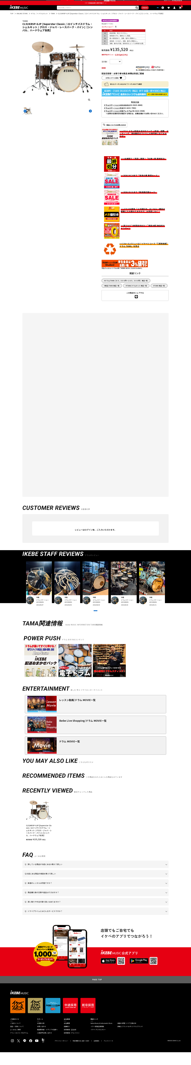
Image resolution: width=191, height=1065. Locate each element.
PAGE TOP (97, 992)
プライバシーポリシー (61, 1053)
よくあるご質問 (15, 1042)
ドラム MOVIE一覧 (69, 754)
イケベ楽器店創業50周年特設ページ (95, 8)
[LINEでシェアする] (136, 304)
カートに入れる (115, 75)
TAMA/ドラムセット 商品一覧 (137, 293)
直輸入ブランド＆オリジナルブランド (130, 1039)
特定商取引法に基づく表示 (81, 1053)
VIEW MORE (95, 620)
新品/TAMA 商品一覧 (112, 293)
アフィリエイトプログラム (19, 1045)
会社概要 (67, 1036)
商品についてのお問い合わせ (116, 132)
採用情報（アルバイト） (72, 1045)
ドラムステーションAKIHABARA (116, 112)
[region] (95, 832)
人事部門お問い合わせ (44, 1045)
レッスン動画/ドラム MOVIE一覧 (77, 713)
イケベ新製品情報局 (97, 1039)
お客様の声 (40, 1036)
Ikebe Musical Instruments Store (101, 1036)
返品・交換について (17, 1039)
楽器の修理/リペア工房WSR (126, 1036)
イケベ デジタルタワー (98, 1042)
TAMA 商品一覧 (159, 293)
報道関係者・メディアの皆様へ (47, 1042)
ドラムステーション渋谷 (113, 115)
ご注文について (15, 1036)
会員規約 (96, 1053)
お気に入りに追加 (112, 85)
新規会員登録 (177, 3)
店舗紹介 (67, 1039)
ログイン (167, 3)
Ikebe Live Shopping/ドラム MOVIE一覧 (82, 733)
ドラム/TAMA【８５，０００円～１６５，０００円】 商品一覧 (126, 288)
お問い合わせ (41, 1039)
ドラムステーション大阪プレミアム (118, 118)
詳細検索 (137, 13)
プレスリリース (108, 1053)
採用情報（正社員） (70, 1042)
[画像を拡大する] (89, 106)
